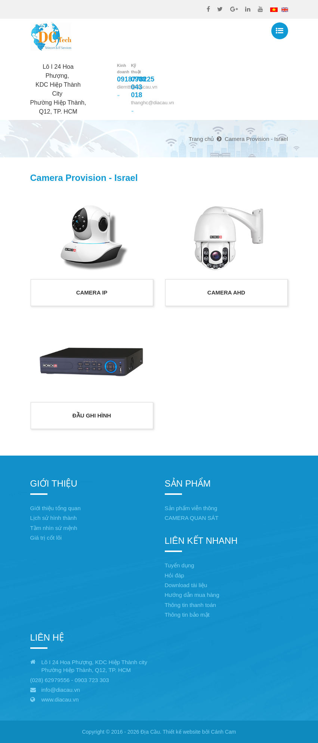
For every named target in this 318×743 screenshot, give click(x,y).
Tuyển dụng (179, 565)
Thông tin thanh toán (190, 605)
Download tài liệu (186, 585)
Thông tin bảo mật (187, 614)
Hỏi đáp (174, 575)
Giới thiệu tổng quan (55, 508)
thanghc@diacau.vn (152, 102)
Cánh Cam (223, 732)
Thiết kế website (182, 732)
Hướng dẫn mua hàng (192, 595)
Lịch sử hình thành (53, 518)
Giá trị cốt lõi (46, 537)
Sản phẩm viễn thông (191, 508)
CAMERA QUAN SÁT (192, 518)
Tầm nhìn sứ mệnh (53, 528)
